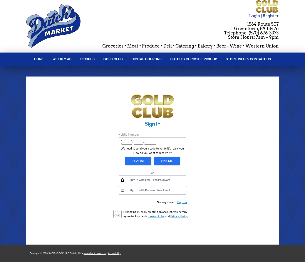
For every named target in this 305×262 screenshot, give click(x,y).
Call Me (167, 161)
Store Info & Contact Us (248, 59)
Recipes (87, 59)
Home (39, 59)
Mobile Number (128, 134)
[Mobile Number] (152, 142)
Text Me (138, 161)
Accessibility (114, 253)
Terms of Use (156, 216)
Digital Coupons (146, 59)
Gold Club (113, 59)
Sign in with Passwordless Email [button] (150, 190)
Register (271, 16)
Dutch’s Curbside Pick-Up (193, 59)
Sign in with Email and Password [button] (150, 180)
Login (254, 16)
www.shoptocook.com (95, 253)
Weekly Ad (62, 59)
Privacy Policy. (179, 216)
